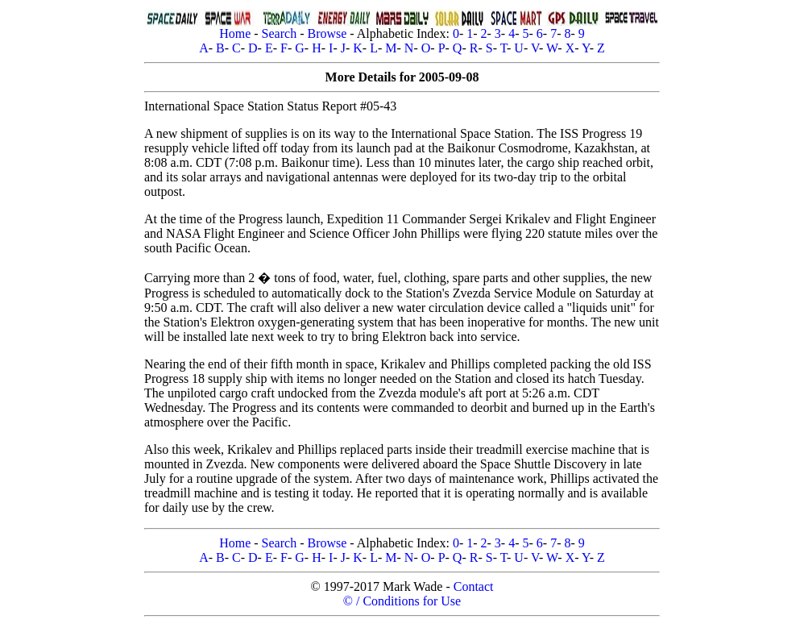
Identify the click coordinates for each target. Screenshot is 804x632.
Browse (326, 33)
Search (279, 33)
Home (235, 33)
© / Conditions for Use (402, 601)
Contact (474, 586)
